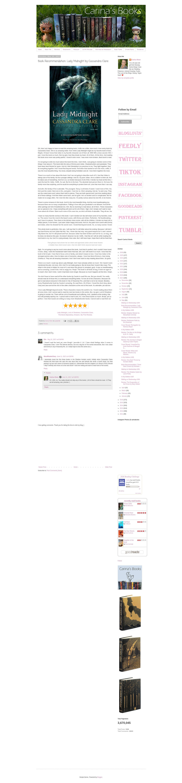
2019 (122, 272)
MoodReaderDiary (50, 356)
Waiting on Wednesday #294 (130, 303)
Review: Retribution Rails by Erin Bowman (130, 321)
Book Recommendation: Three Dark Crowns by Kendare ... (131, 365)
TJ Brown (127, 524)
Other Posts (129, 49)
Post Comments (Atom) (54, 470)
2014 (122, 405)
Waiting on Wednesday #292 (130, 337)
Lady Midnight (62, 312)
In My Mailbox (87, 49)
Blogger (99, 777)
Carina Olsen (54, 377)
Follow (120, 561)
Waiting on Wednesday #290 (130, 379)
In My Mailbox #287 (127, 377)
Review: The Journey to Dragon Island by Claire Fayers (131, 340)
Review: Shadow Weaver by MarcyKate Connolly (130, 314)
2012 (122, 411)
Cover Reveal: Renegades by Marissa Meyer (130, 326)
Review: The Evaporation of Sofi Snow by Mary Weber (130, 383)
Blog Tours (118, 49)
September (125, 289)
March (124, 390)
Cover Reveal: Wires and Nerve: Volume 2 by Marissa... (129, 352)
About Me (48, 49)
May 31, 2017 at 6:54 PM (56, 339)
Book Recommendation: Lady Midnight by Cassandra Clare (131, 306)
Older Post (108, 467)
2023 (122, 261)
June (123, 297)
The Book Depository (65, 315)
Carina (128, 480)
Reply (46, 350)
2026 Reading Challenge (130, 477)
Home (40, 49)
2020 (122, 269)
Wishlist (76, 49)
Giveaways (66, 49)
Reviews (57, 49)
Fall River (127, 522)
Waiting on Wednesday (103, 49)
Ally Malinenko (129, 505)
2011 (122, 414)
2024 (122, 258)
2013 (122, 408)
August (124, 292)
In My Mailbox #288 (127, 357)
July (123, 294)
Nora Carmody (129, 544)
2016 (122, 400)
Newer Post (42, 467)
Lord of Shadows (74, 312)
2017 (122, 278)
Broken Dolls (128, 504)
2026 (122, 252)
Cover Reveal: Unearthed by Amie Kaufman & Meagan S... (130, 346)
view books (138, 493)
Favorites (140, 49)
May (123, 300)
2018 (122, 275)
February (125, 393)
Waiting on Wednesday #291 (130, 369)
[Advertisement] (75, 446)
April (123, 387)
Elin (45, 339)
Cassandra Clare (87, 312)
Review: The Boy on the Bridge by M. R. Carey (131, 333)
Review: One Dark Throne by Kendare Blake (130, 361)
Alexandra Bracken (130, 514)
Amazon (77, 315)
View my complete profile (126, 78)
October (124, 286)
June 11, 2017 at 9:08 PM (70, 377)
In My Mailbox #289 (127, 330)
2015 (122, 402)
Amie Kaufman (129, 533)
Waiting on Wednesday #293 (130, 317)
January (124, 396)
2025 (122, 255)
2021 (122, 266)
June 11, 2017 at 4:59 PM (65, 356)
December (125, 280)
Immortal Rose (128, 513)
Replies (48, 373)
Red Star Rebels (129, 531)
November (125, 283)
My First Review (86, 315)
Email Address (123, 114)
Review (45, 323)
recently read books (132, 501)
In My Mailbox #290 (127, 310)
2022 (122, 264)
